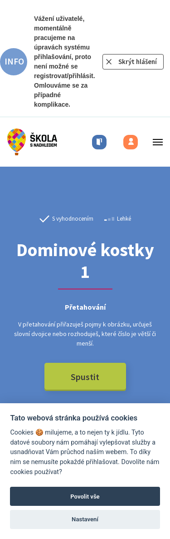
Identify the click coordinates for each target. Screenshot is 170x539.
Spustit (85, 376)
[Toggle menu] (155, 142)
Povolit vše (84, 496)
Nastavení (85, 519)
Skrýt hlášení (137, 61)
